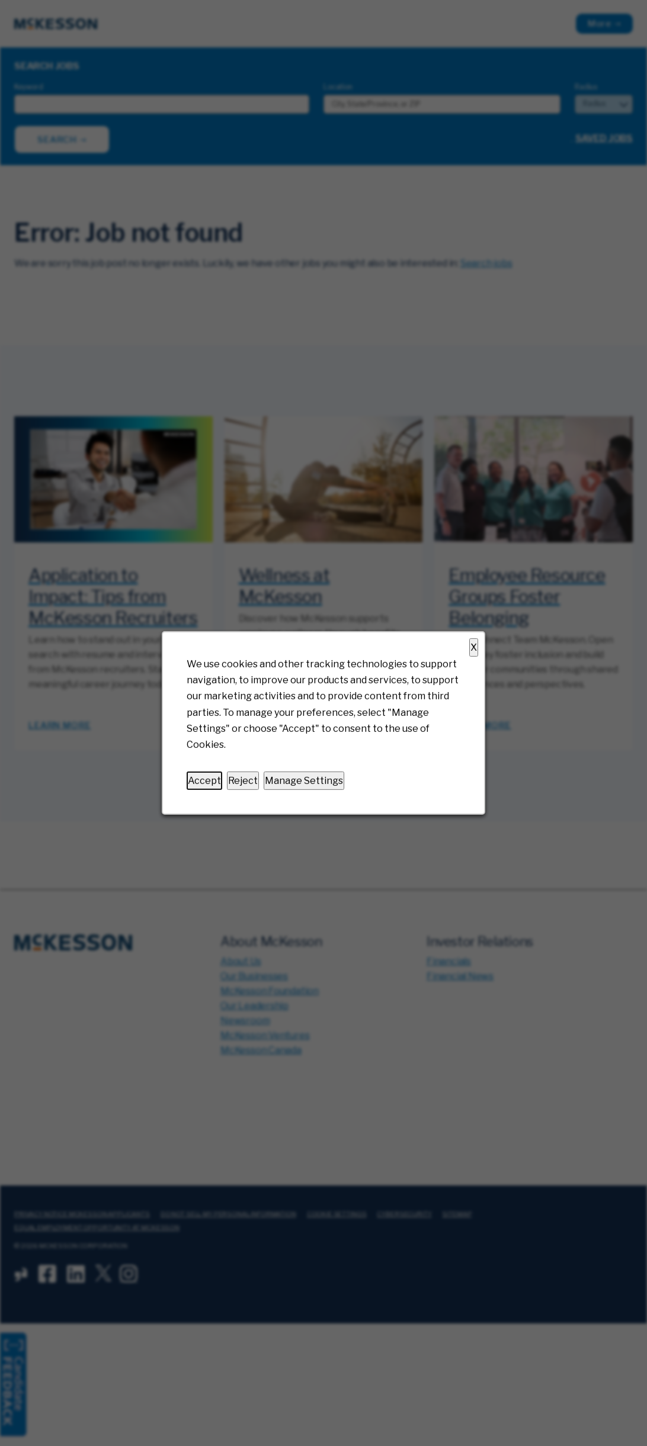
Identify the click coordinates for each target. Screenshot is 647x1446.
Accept (204, 780)
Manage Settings (304, 780)
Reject (243, 780)
